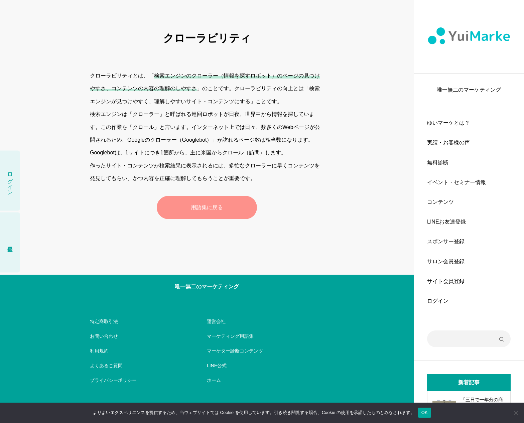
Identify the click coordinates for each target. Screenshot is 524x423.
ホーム (214, 380)
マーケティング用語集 (230, 336)
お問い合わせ (104, 336)
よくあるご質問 (106, 365)
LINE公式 (217, 365)
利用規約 (99, 350)
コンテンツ (440, 202)
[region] (469, 211)
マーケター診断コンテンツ (235, 350)
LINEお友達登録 (446, 222)
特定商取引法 (104, 321)
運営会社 (216, 321)
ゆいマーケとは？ (448, 123)
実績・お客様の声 (448, 142)
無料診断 (437, 162)
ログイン (437, 301)
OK (424, 412)
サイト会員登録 (446, 281)
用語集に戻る (207, 207)
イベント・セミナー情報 (456, 182)
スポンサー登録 (446, 241)
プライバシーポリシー (113, 380)
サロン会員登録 (446, 261)
